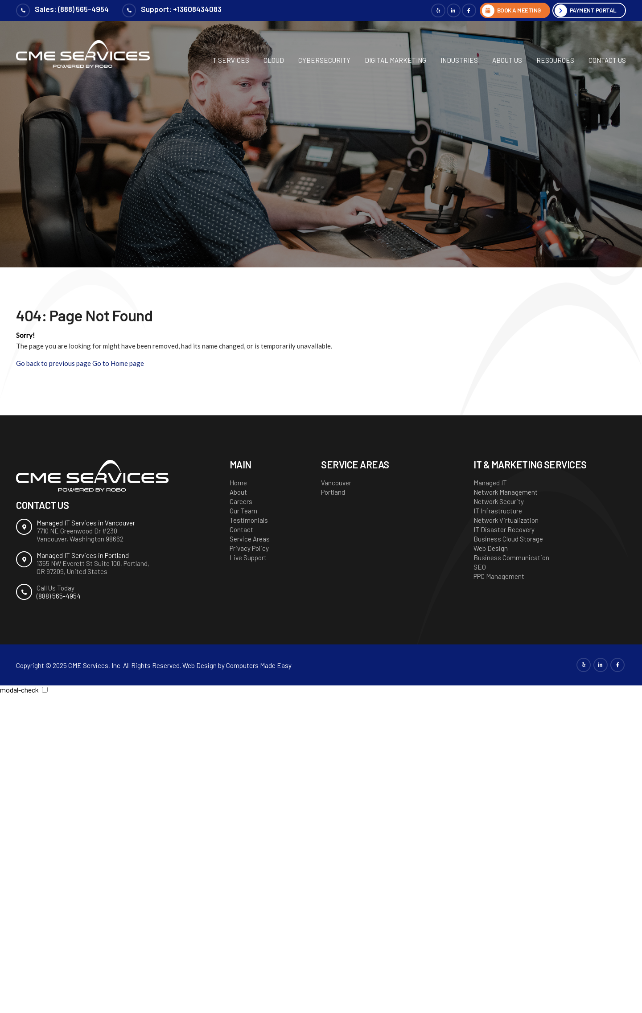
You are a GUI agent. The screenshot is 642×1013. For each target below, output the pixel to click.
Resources (555, 60)
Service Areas (250, 539)
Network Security (498, 501)
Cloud (273, 60)
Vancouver (336, 483)
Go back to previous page (53, 363)
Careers (241, 501)
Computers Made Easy (259, 665)
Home (238, 483)
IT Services (230, 60)
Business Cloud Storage (508, 539)
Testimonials (249, 520)
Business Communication (511, 558)
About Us (507, 60)
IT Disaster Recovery (504, 529)
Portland (333, 492)
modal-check (19, 689)
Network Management (505, 492)
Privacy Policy (249, 548)
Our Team (243, 511)
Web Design (490, 548)
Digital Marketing (395, 60)
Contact (241, 529)
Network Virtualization (506, 520)
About (238, 492)
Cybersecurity (324, 60)
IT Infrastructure (497, 511)
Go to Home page (118, 363)
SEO (479, 567)
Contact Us (607, 60)
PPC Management (498, 576)
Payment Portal (592, 10)
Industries (459, 60)
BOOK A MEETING (514, 10)
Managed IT (490, 483)
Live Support (248, 558)
